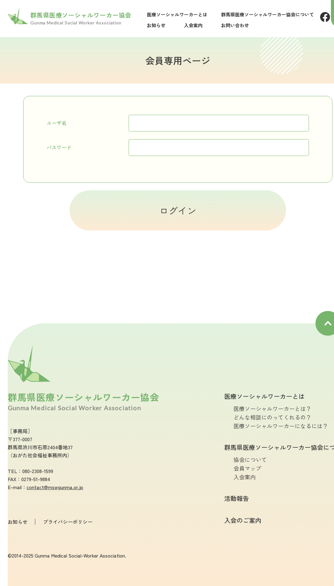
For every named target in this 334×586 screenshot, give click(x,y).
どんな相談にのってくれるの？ (272, 417)
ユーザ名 (56, 123)
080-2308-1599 (37, 471)
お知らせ (156, 25)
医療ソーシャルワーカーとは (177, 14)
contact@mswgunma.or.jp (55, 487)
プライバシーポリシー (67, 521)
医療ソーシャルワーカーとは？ (272, 408)
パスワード (59, 147)
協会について (250, 459)
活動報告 (236, 498)
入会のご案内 (242, 520)
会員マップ (247, 468)
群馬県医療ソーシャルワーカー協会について (267, 14)
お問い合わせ (235, 25)
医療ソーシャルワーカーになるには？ (280, 426)
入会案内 (193, 25)
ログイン (177, 210)
